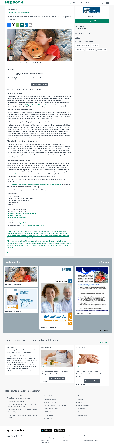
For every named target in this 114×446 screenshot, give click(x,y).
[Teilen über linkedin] (26, 25)
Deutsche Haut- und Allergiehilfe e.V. (19, 12)
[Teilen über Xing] (22, 25)
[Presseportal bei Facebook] (16, 435)
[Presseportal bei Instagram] (21, 435)
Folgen (92, 21)
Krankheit (96, 45)
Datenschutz (45, 439)
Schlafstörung (80, 54)
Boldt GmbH (47, 411)
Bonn (78, 37)
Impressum (44, 435)
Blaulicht (76, 3)
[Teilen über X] (13, 25)
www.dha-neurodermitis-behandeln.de (23, 174)
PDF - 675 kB (26, 78)
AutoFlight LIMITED (50, 398)
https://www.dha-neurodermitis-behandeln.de (22, 213)
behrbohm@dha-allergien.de (17, 217)
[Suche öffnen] (102, 2)
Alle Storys (91, 16)
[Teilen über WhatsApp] (17, 25)
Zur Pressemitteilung (40, 84)
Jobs (85, 437)
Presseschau (82, 414)
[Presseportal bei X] (18, 435)
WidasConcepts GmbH (51, 408)
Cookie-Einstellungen (91, 439)
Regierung (81, 408)
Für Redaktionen (68, 435)
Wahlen (80, 395)
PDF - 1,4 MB (27, 74)
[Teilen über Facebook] (9, 25)
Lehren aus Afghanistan (16, 400)
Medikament (80, 49)
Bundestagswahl (83, 405)
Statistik (80, 398)
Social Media (45, 441)
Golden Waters (48, 414)
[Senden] (30, 25)
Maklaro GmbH (48, 418)
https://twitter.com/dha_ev (27, 223)
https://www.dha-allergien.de (17, 215)
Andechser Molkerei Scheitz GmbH (55, 405)
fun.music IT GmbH (50, 402)
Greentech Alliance (49, 395)
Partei (80, 402)
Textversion (66, 437)
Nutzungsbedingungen (48, 437)
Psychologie (91, 49)
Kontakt (86, 435)
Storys (70, 3)
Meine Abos (92, 3)
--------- (9, 228)
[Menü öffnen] (107, 2)
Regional (84, 3)
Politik (80, 411)
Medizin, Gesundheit (82, 45)
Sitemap (65, 439)
